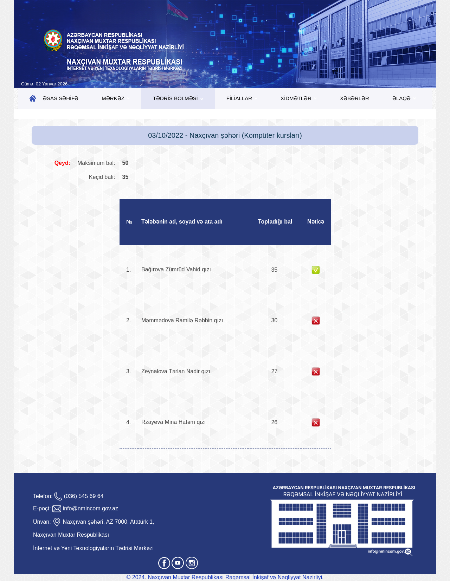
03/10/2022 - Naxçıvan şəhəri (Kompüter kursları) (225, 135)
